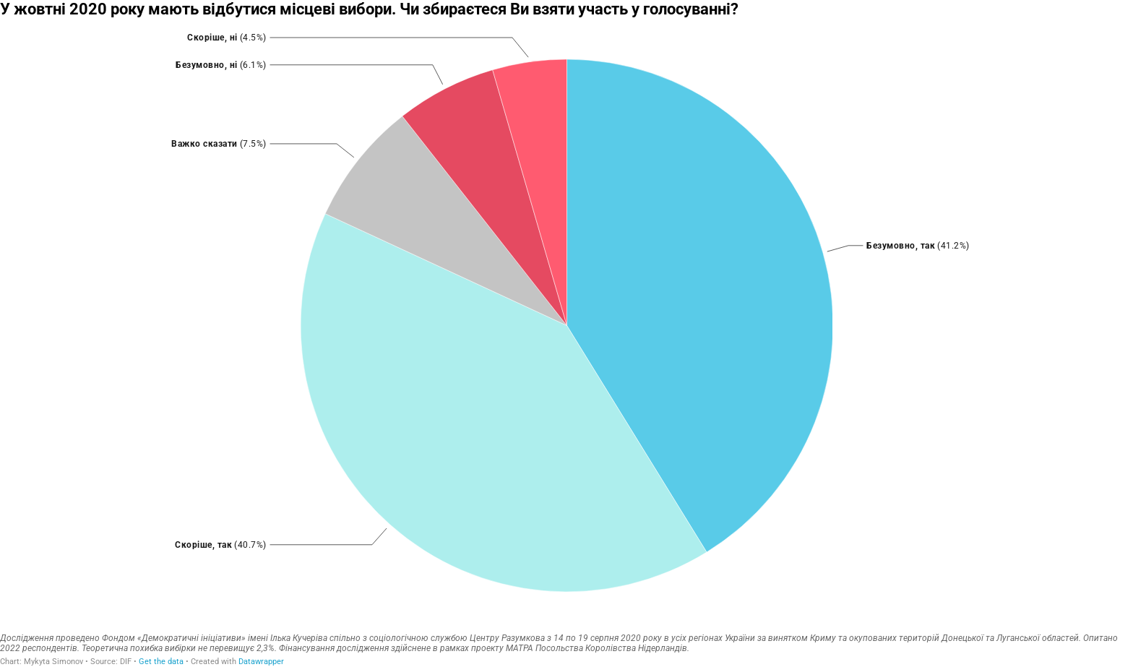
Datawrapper (261, 661)
